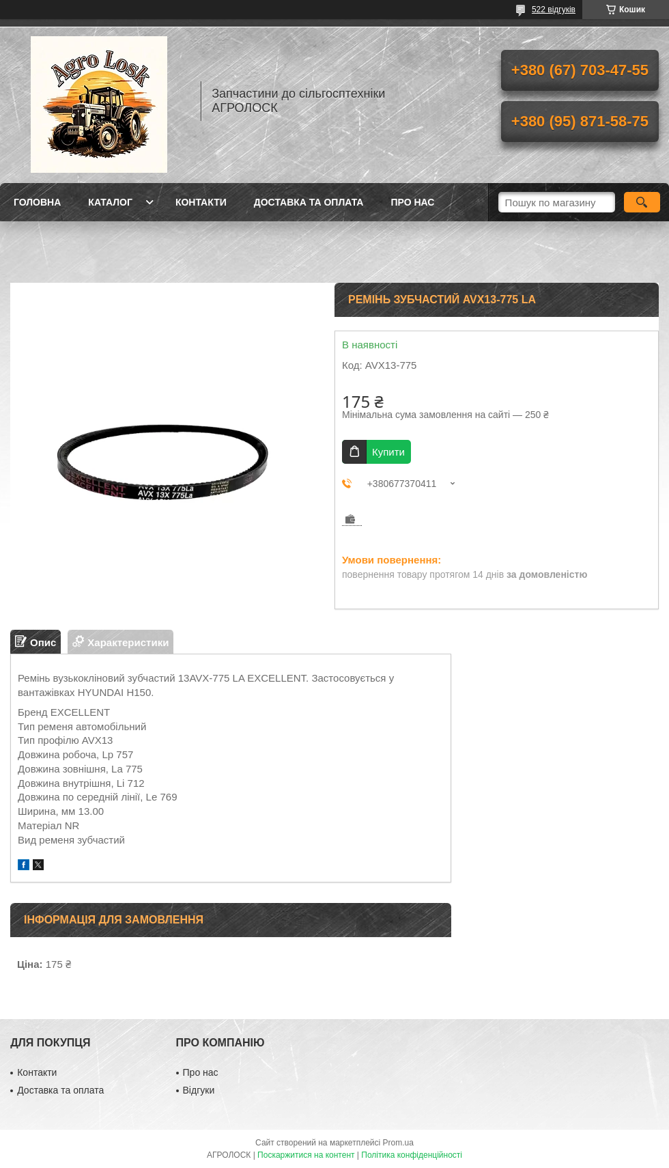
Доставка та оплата (309, 202)
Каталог (110, 202)
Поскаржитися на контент (305, 1155)
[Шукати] (642, 202)
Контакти (201, 202)
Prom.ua (398, 1143)
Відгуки (199, 1090)
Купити (388, 452)
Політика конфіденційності (411, 1155)
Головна (37, 202)
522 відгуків (553, 9)
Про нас (412, 202)
